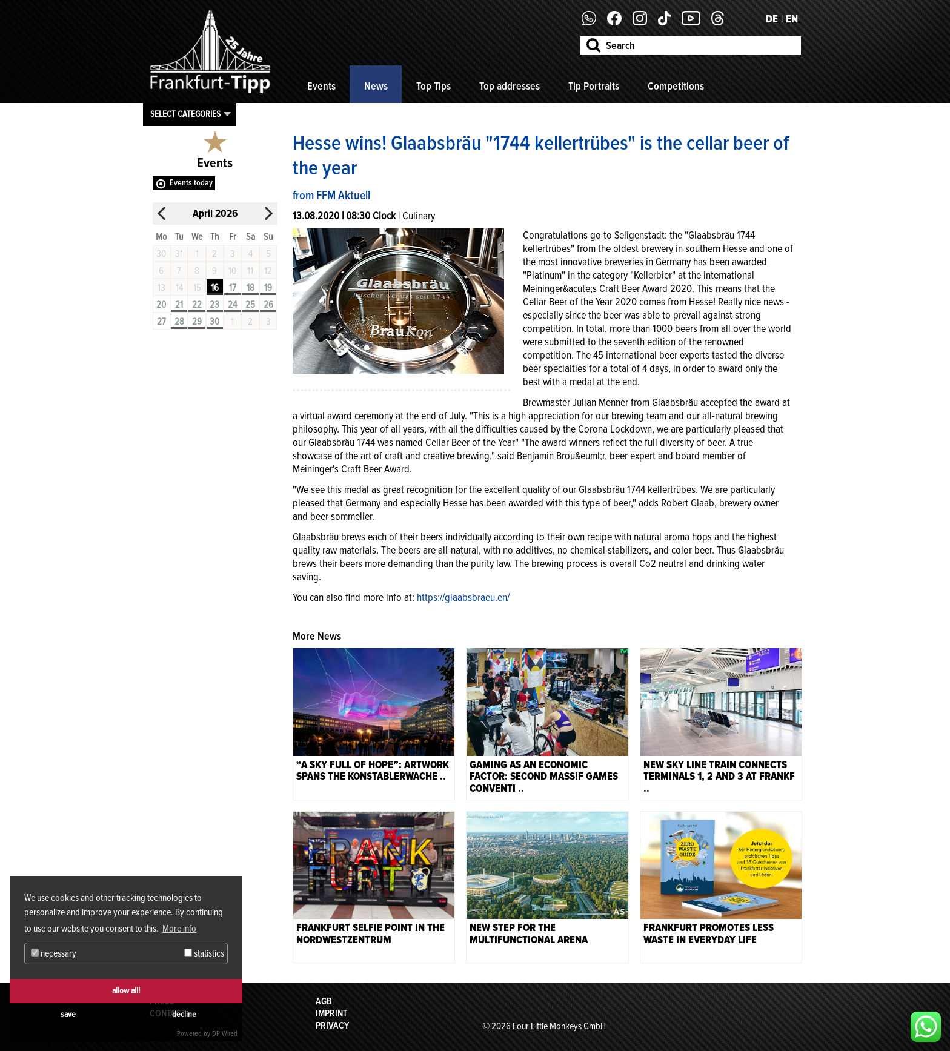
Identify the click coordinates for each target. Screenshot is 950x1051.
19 (268, 288)
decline (184, 1014)
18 (250, 288)
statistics (204, 953)
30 (214, 322)
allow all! (126, 991)
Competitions (676, 86)
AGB (324, 1001)
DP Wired (225, 1033)
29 (197, 322)
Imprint (331, 1013)
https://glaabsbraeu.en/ (463, 597)
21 (179, 305)
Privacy (332, 1026)
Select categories (185, 113)
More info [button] (179, 929)
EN (792, 18)
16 (215, 288)
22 (197, 305)
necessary (53, 953)
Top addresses (509, 86)
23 (214, 305)
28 (179, 322)
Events (321, 86)
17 (232, 288)
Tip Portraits (593, 86)
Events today (191, 182)
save (68, 1014)
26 (268, 305)
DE (772, 18)
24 (232, 305)
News (376, 86)
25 (250, 305)
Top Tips (433, 86)
